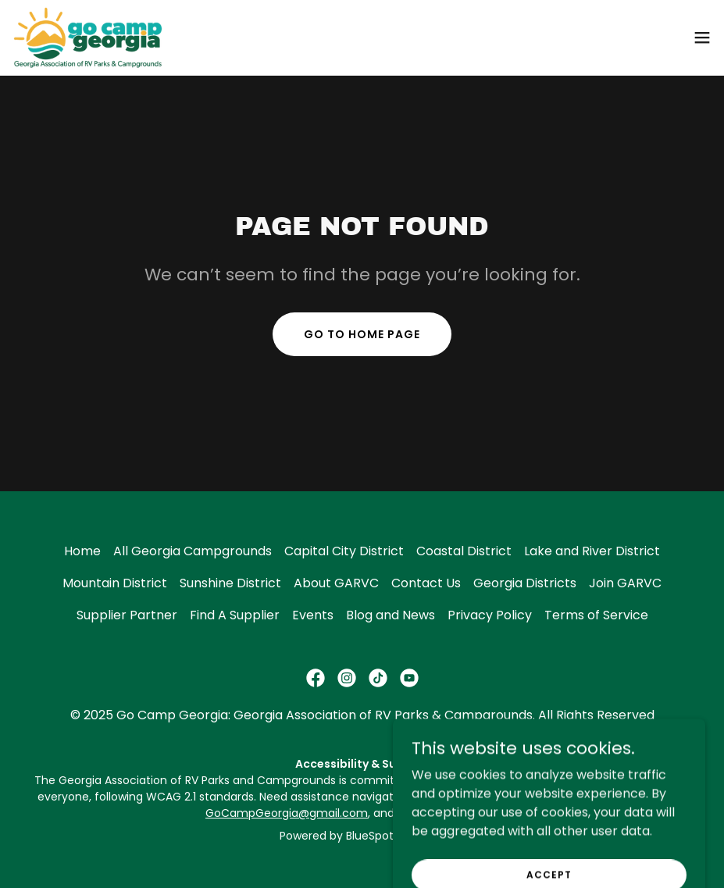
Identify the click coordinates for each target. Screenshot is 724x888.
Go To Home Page (362, 334)
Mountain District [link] (114, 583)
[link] (87, 37)
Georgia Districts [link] (524, 583)
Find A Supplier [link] (235, 615)
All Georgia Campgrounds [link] (192, 551)
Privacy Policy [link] (490, 615)
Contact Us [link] (426, 583)
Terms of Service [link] (596, 615)
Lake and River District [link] (592, 551)
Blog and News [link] (390, 615)
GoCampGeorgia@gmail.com (286, 813)
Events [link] (312, 615)
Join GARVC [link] (625, 583)
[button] (702, 37)
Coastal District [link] (464, 551)
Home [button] (82, 551)
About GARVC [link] (336, 583)
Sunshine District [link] (230, 583)
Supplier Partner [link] (127, 615)
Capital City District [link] (344, 551)
